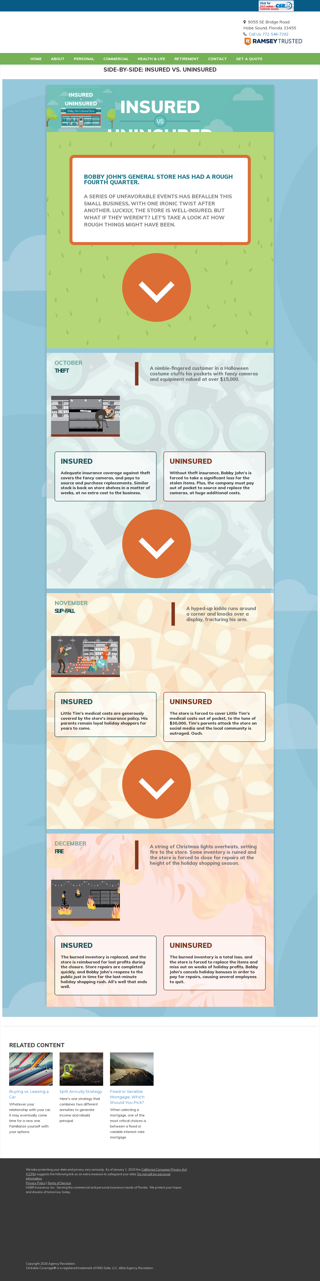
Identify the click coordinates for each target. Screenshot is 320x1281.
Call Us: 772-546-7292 (273, 34)
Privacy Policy (36, 1183)
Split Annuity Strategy (80, 1092)
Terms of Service (59, 1183)
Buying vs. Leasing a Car (30, 1092)
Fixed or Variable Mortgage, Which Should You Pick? (126, 1097)
